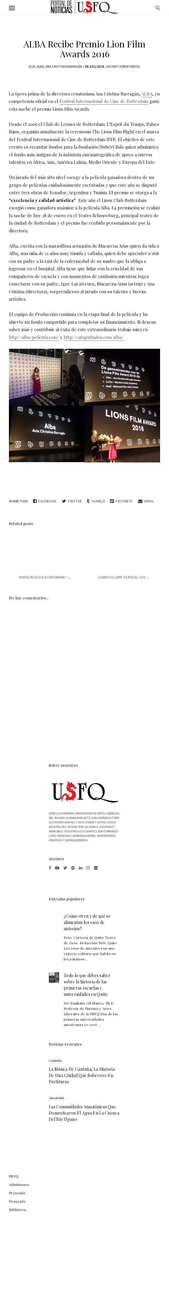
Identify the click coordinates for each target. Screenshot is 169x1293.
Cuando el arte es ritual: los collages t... (132, 577)
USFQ (14, 1176)
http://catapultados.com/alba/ (93, 337)
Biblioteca (17, 1209)
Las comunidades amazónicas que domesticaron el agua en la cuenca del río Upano (84, 1113)
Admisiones (19, 1184)
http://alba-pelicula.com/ (34, 337)
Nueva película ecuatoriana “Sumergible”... (54, 577)
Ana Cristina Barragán (64, 66)
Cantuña (55, 1060)
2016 (31, 66)
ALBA (40, 66)
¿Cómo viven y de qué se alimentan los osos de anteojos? (87, 922)
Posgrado (17, 1201)
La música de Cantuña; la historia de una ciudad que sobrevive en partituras (82, 1075)
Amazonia (56, 1097)
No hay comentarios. (124, 66)
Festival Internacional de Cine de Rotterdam (104, 101)
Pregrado (17, 1192)
